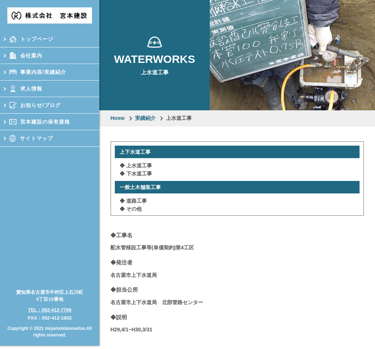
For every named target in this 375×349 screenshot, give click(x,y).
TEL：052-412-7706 (50, 307)
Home (117, 118)
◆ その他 (131, 209)
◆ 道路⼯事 (133, 201)
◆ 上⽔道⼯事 (136, 165)
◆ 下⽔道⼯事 (136, 174)
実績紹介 (145, 118)
